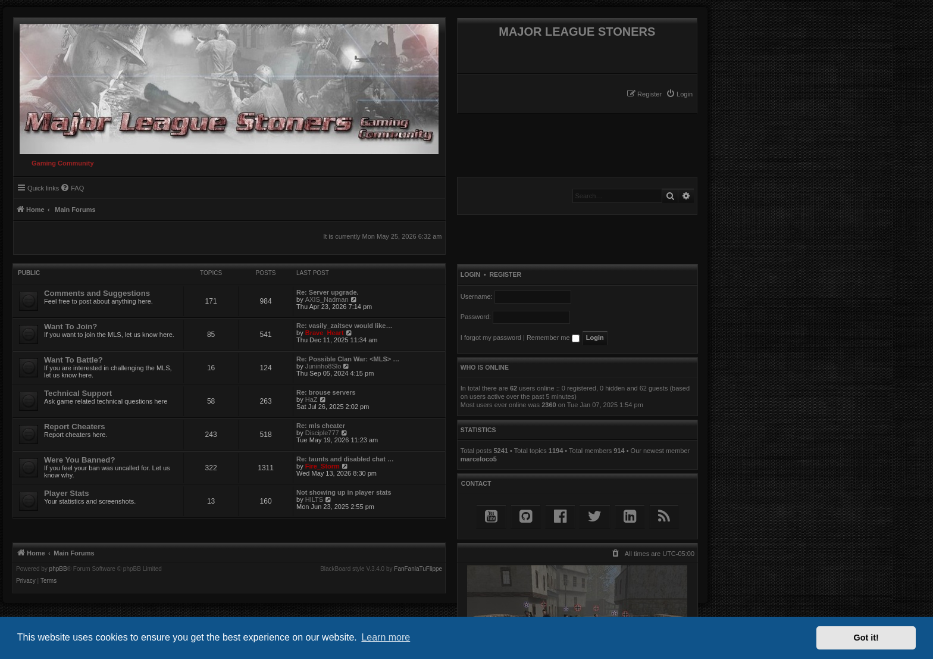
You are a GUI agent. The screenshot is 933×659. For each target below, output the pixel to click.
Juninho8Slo (323, 366)
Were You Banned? (79, 459)
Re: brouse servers (326, 392)
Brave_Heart (324, 332)
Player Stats (66, 493)
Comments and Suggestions (97, 293)
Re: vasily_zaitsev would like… (344, 325)
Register (505, 274)
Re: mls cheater (320, 425)
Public (29, 273)
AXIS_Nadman (327, 299)
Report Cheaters (74, 426)
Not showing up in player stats (344, 492)
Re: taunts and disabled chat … (345, 459)
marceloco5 (479, 459)
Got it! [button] (866, 637)
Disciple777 (322, 432)
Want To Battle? (73, 359)
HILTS (314, 499)
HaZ (311, 399)
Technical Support (78, 393)
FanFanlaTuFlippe (418, 569)
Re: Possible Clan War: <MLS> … (347, 359)
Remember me (553, 337)
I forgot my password (491, 337)
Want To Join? (70, 326)
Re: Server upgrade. (327, 292)
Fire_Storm (322, 466)
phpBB (58, 569)
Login (470, 274)
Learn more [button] (385, 637)
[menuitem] (679, 94)
